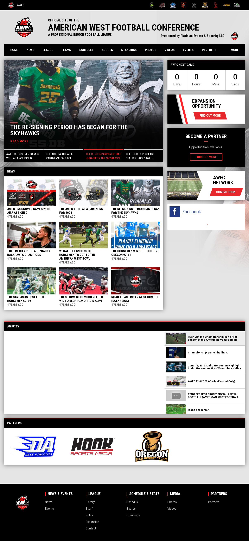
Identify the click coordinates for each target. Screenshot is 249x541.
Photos (150, 50)
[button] (24, 155)
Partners (209, 50)
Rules (89, 515)
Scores (107, 50)
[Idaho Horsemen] (173, 5)
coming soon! (226, 192)
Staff (89, 508)
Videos (170, 50)
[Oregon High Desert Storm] (205, 5)
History (90, 502)
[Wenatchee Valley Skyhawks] (237, 5)
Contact (91, 528)
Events (188, 50)
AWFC (16, 5)
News (30, 50)
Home (14, 50)
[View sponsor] (35, 446)
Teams (66, 50)
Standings (129, 50)
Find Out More (210, 115)
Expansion (92, 521)
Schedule (86, 50)
